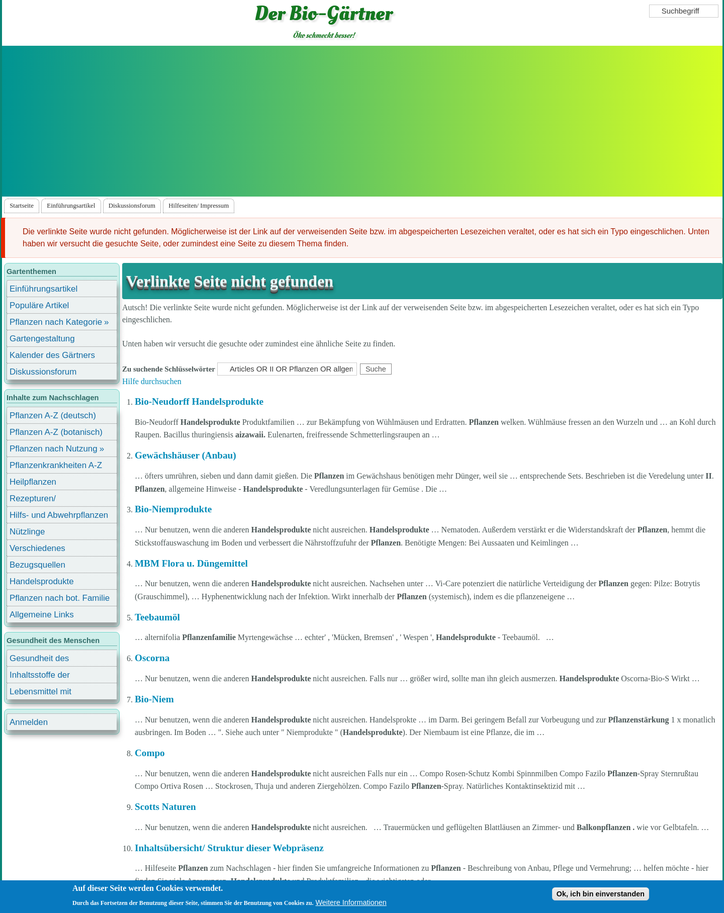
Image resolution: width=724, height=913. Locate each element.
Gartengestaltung (42, 338)
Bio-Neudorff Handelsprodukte (199, 401)
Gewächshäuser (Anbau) (185, 455)
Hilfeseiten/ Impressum (198, 205)
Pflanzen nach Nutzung (54, 448)
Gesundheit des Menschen (39, 660)
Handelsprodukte (42, 581)
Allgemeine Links (42, 614)
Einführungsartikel (71, 205)
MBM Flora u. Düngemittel (191, 563)
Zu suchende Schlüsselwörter (168, 369)
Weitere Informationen (350, 903)
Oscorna (152, 658)
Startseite (22, 205)
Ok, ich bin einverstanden (601, 894)
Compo (150, 753)
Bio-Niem (154, 699)
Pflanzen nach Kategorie (56, 322)
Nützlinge (27, 531)
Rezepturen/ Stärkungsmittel (39, 500)
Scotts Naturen (165, 806)
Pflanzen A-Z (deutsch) (53, 415)
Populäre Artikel (39, 305)
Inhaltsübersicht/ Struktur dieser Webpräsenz (229, 848)
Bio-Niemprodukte (173, 509)
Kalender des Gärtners (52, 355)
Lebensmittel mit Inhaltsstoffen (40, 693)
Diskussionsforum (132, 205)
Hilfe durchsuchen (152, 381)
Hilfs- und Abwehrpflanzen (59, 515)
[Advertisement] (362, 121)
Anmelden (29, 722)
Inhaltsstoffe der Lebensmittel (40, 676)
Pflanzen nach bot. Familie (60, 598)
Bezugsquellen (37, 565)
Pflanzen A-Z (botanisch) (56, 432)
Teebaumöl (157, 617)
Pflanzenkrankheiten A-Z (56, 465)
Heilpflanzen (33, 482)
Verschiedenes (37, 548)
